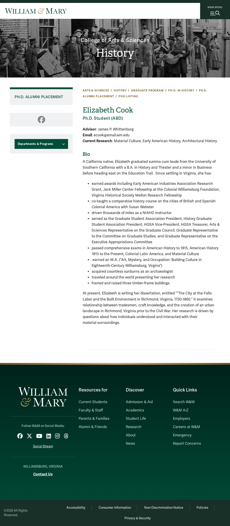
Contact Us (43, 474)
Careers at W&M (186, 427)
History (115, 53)
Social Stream (43, 446)
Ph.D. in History (181, 90)
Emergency (182, 435)
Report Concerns (187, 443)
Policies (202, 508)
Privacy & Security (137, 518)
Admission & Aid (139, 402)
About (131, 435)
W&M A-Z (180, 410)
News (130, 443)
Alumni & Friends (93, 427)
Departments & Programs (35, 144)
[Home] (36, 10)
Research (134, 427)
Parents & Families (94, 418)
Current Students (93, 402)
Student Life (136, 418)
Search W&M (184, 402)
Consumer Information (115, 508)
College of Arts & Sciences (115, 40)
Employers (181, 418)
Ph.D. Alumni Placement (39, 97)
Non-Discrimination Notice (163, 508)
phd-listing (128, 96)
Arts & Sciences (96, 90)
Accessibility (75, 508)
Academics (135, 410)
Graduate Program (147, 90)
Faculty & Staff (91, 410)
